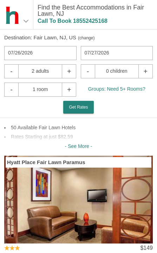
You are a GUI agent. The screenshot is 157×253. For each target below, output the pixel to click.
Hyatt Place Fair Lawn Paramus (46, 162)
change (86, 37)
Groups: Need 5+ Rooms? (116, 89)
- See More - (78, 146)
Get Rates (78, 107)
